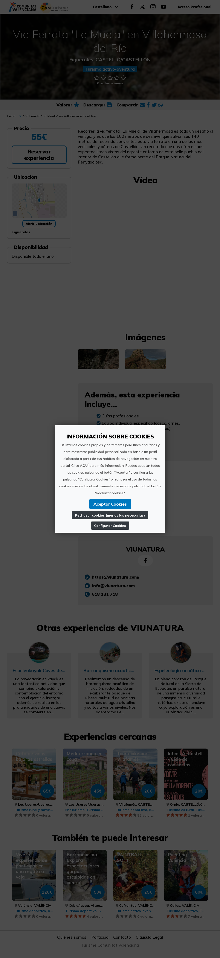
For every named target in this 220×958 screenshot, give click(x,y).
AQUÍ (84, 465)
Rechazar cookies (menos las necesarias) (110, 515)
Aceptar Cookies (110, 504)
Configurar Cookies (110, 525)
